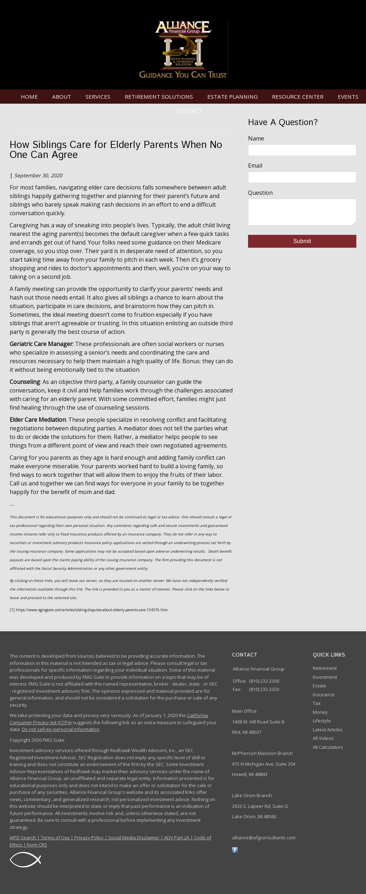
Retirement (325, 668)
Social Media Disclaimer (133, 837)
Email (255, 165)
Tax (317, 703)
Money (320, 712)
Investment (325, 677)
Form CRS (37, 844)
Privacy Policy (89, 837)
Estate (319, 685)
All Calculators (328, 747)
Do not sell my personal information (60, 729)
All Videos (323, 738)
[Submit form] (302, 241)
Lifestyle (322, 720)
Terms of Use (55, 837)
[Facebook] (235, 849)
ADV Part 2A (176, 837)
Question (260, 193)
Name (256, 138)
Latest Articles (328, 729)
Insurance (324, 694)
